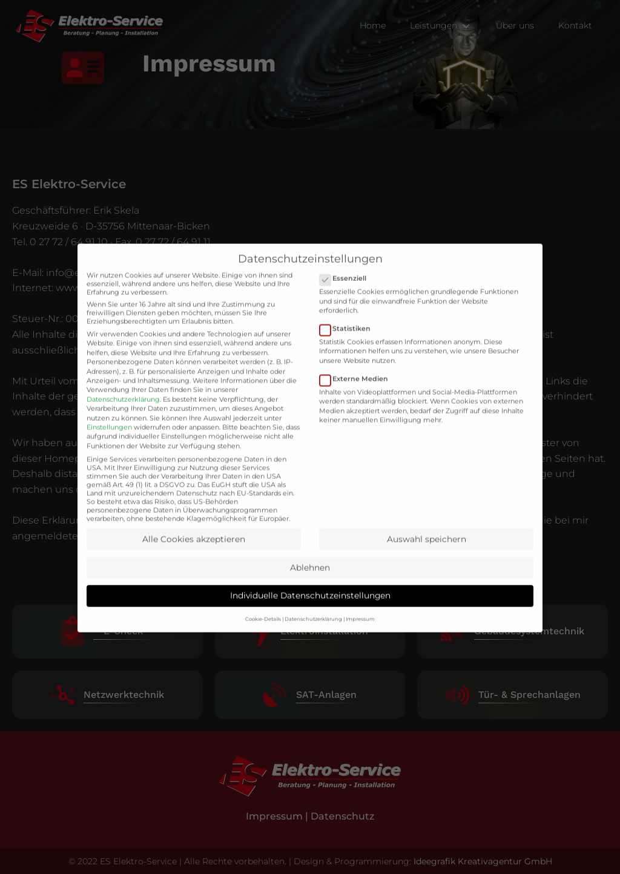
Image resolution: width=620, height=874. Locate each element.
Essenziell (346, 298)
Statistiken (348, 348)
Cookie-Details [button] (263, 639)
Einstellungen (109, 446)
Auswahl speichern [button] (426, 559)
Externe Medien (357, 397)
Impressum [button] (360, 639)
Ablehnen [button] (310, 586)
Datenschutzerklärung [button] (313, 639)
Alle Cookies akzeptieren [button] (193, 559)
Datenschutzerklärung (123, 418)
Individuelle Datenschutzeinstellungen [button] (310, 615)
